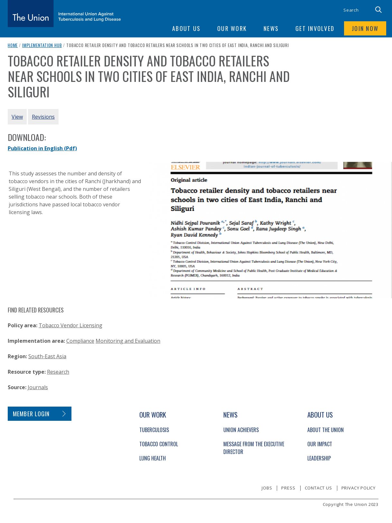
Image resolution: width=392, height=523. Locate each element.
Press (288, 488)
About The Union (325, 430)
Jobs (267, 488)
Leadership (319, 458)
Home (13, 45)
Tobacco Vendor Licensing (70, 325)
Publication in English (42, 148)
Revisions (43, 116)
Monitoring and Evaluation (128, 340)
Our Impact (319, 444)
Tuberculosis (154, 430)
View (17, 116)
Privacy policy (358, 488)
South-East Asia (47, 356)
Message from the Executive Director (253, 448)
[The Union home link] (64, 13)
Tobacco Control (158, 444)
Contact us (318, 488)
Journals (38, 387)
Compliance (80, 340)
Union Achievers (241, 430)
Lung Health (152, 458)
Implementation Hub (42, 45)
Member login (31, 414)
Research (58, 371)
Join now (365, 28)
